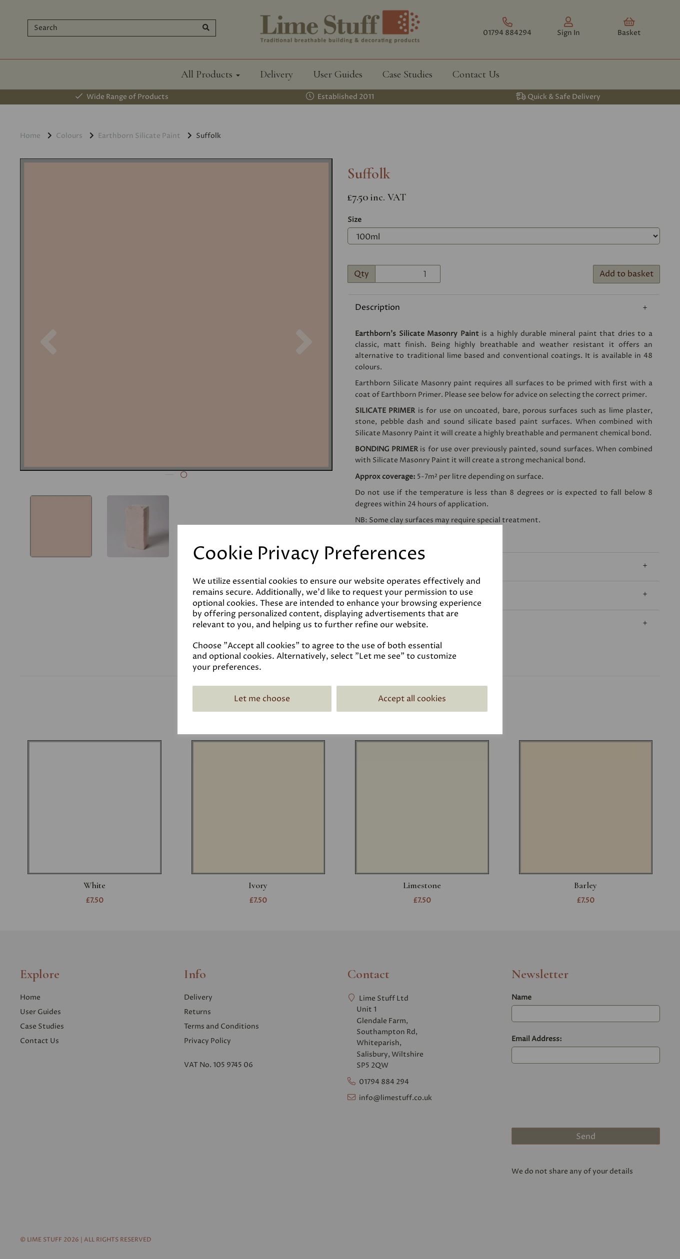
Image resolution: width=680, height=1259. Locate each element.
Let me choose (262, 698)
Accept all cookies (412, 698)
